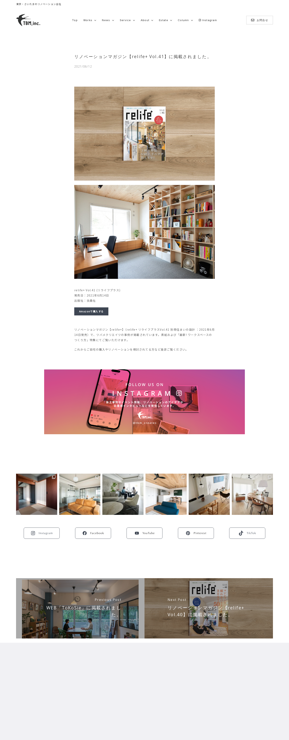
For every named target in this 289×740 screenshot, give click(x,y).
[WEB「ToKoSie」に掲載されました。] (80, 608)
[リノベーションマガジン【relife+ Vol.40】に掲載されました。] (208, 608)
